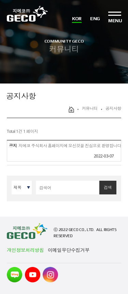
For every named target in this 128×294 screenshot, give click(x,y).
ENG (95, 18)
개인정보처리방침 (25, 250)
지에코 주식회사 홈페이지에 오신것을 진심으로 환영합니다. (70, 146)
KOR (77, 18)
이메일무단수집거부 (68, 250)
